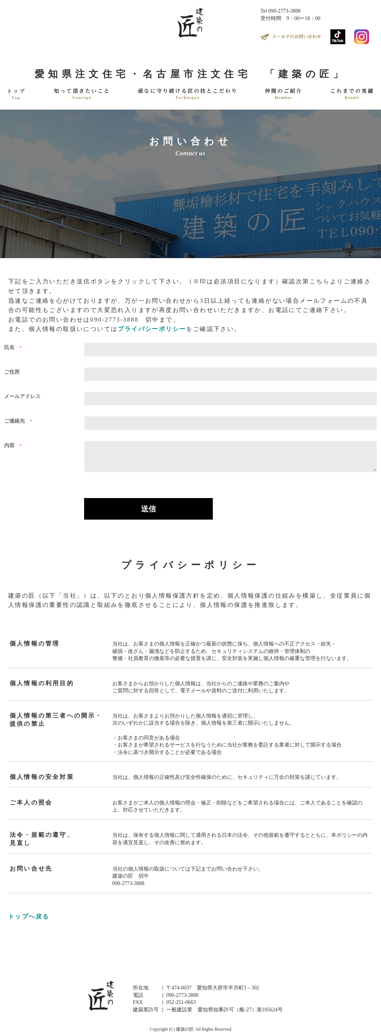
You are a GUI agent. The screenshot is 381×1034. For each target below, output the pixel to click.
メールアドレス (22, 396)
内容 (14, 445)
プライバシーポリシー (152, 329)
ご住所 (12, 372)
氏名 (14, 347)
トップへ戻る (28, 916)
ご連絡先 (19, 421)
